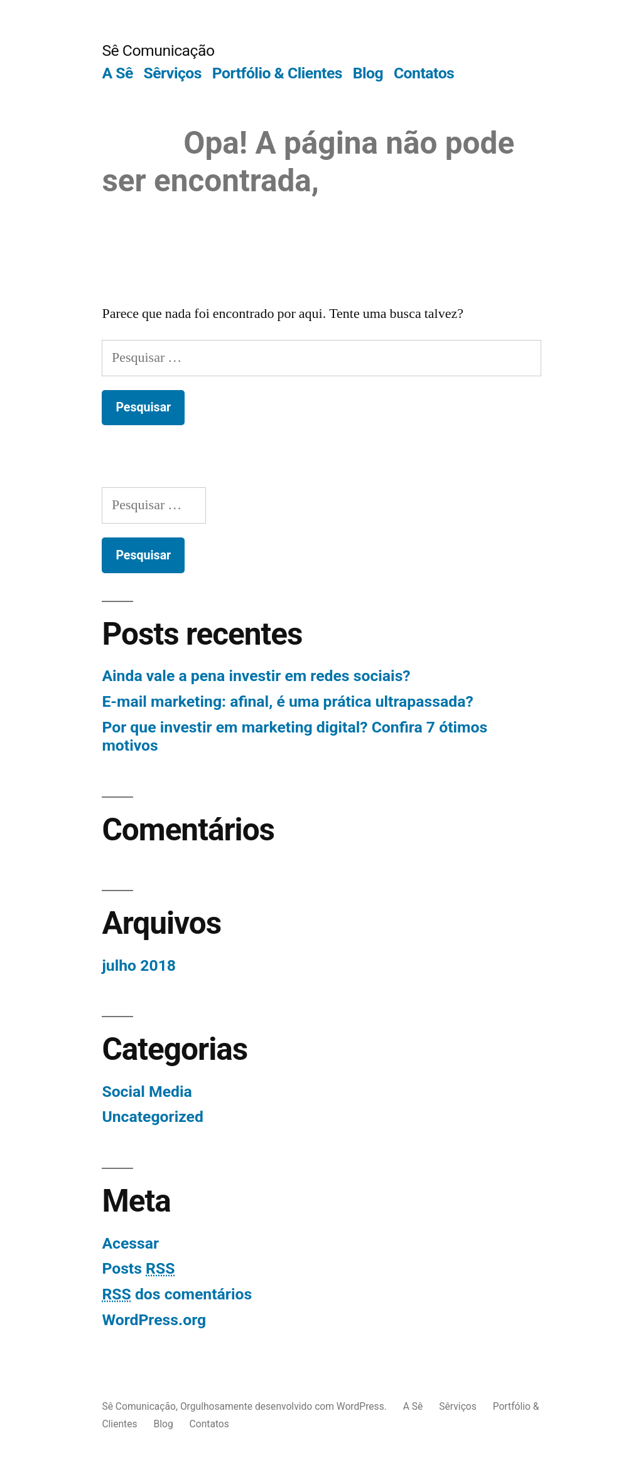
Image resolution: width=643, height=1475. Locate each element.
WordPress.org (154, 1320)
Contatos (424, 73)
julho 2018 (139, 965)
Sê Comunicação (158, 50)
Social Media (147, 1091)
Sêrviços (172, 73)
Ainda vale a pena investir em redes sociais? (256, 676)
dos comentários (177, 1294)
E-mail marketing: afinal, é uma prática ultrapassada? (287, 701)
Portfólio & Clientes (277, 73)
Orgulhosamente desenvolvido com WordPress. (284, 1406)
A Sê (117, 73)
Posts (138, 1268)
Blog (368, 73)
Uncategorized (152, 1117)
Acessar (130, 1243)
